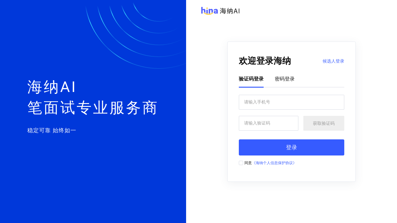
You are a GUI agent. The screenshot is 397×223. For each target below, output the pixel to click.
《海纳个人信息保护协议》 (274, 163)
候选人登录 (333, 61)
